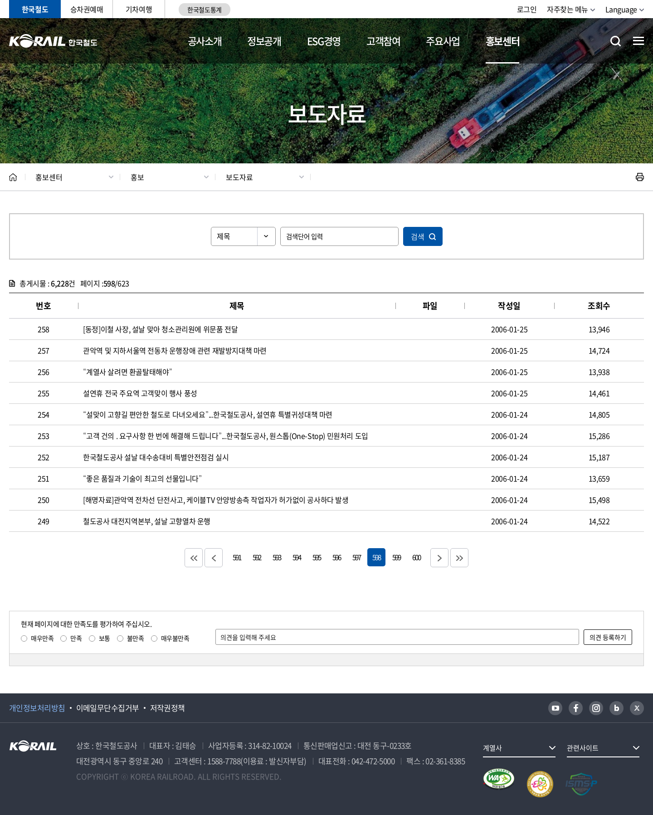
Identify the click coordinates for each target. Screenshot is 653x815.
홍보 (137, 177)
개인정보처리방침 (37, 707)
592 (257, 557)
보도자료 (239, 177)
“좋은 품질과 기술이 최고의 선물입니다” (142, 478)
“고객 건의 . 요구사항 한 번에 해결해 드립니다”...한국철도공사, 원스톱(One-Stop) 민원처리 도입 (225, 435)
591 (237, 557)
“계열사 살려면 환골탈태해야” (127, 371)
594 (296, 557)
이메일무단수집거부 (107, 707)
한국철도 (35, 9)
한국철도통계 (204, 9)
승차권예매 (86, 9)
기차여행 (139, 9)
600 (416, 557)
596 (336, 557)
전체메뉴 (638, 41)
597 (356, 557)
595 (316, 557)
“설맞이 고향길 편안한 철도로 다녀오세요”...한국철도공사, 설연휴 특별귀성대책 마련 (207, 414)
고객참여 (383, 40)
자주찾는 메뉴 (567, 9)
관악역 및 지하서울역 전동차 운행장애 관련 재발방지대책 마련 (175, 350)
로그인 (527, 9)
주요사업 (443, 40)
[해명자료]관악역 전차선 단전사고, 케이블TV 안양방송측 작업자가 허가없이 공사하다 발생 (215, 499)
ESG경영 (324, 40)
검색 (417, 236)
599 (396, 557)
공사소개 (205, 40)
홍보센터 (503, 40)
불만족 (135, 638)
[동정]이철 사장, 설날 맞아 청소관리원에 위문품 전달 (160, 329)
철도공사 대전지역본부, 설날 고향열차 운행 (146, 521)
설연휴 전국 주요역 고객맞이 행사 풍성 (140, 393)
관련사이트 (583, 748)
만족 (76, 638)
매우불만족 (175, 638)
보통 (104, 638)
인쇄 (640, 177)
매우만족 (42, 638)
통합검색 (615, 41)
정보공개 (264, 40)
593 (277, 557)
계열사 (492, 748)
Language (621, 9)
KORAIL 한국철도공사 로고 (53, 41)
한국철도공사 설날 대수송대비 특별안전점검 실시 (156, 457)
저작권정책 (167, 707)
